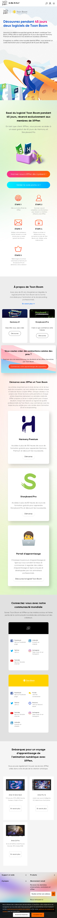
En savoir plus (15, 808)
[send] (53, 894)
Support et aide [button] (14, 875)
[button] (46, 3)
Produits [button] (42, 875)
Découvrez (15, 333)
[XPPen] (11, 3)
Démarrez (28, 456)
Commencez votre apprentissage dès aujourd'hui (28, 366)
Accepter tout (37, 914)
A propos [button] (14, 881)
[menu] (53, 3)
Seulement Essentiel (21, 914)
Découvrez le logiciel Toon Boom (28, 579)
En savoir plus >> (28, 304)
